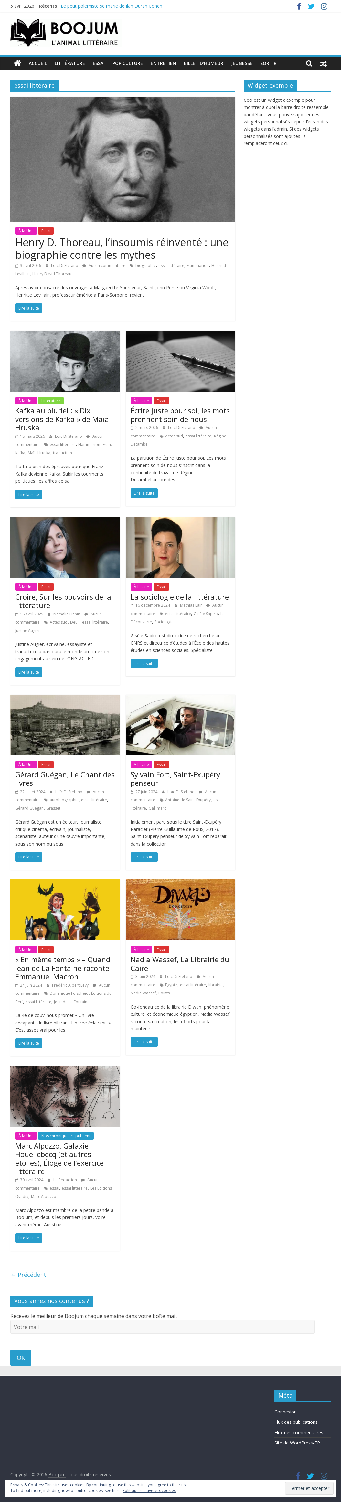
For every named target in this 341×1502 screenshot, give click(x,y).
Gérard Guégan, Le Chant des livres (65, 779)
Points (164, 993)
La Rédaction (65, 1179)
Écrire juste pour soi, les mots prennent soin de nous (180, 414)
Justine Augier (27, 630)
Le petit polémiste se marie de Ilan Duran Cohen (111, 6)
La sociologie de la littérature (180, 597)
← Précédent (28, 1274)
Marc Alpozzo (43, 1196)
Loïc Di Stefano (65, 265)
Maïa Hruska (39, 452)
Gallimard (158, 808)
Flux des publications (296, 1422)
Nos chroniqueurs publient (66, 1136)
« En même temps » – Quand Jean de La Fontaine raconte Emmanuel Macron (62, 967)
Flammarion (198, 265)
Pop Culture (127, 63)
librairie (215, 984)
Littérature (70, 63)
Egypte (171, 984)
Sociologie (164, 622)
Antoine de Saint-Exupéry (188, 800)
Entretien (163, 63)
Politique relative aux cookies (149, 1490)
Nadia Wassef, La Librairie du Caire (180, 963)
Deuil (75, 622)
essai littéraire (171, 265)
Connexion (285, 1411)
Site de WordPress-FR (297, 1442)
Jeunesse (241, 63)
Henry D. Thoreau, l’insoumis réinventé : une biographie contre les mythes (122, 248)
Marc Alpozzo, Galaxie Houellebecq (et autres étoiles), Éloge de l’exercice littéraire (59, 1158)
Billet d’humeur (203, 63)
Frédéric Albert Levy (71, 985)
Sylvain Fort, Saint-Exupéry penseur (175, 779)
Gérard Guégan (29, 808)
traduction (62, 452)
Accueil (38, 63)
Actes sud (174, 435)
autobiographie (64, 800)
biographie (145, 265)
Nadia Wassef (143, 993)
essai (54, 1188)
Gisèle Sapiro (206, 613)
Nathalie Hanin (67, 613)
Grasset (53, 808)
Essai (99, 63)
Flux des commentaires (298, 1432)
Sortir (268, 63)
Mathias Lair (191, 605)
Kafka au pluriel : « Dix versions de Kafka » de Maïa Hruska (62, 418)
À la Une (26, 230)
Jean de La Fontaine (72, 1001)
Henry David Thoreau (51, 273)
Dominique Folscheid (69, 993)
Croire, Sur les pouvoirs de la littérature (63, 601)
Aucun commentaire (103, 265)
